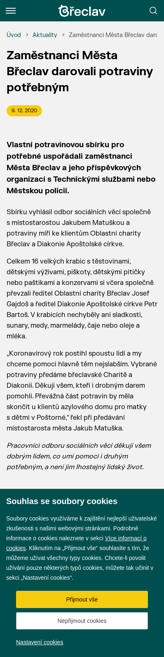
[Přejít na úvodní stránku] (82, 10)
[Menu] (10, 10)
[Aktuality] (45, 35)
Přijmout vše (82, 599)
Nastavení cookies (39, 642)
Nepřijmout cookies (81, 621)
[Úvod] (14, 35)
